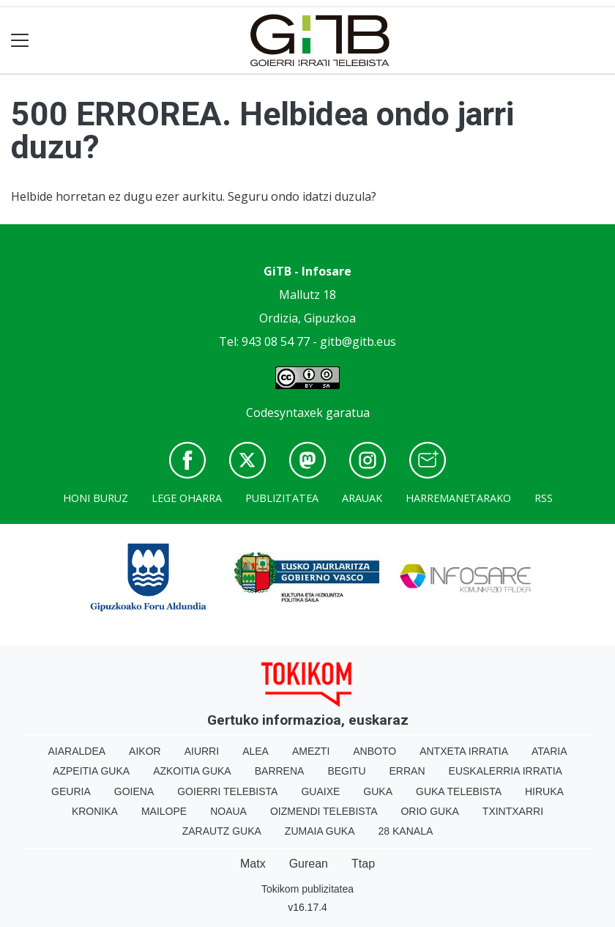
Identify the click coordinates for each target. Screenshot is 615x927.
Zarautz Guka (221, 831)
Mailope (164, 811)
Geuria (71, 791)
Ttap (363, 863)
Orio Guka (429, 811)
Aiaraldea (77, 751)
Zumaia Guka (320, 831)
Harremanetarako (458, 498)
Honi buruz (95, 498)
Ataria (549, 751)
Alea (255, 751)
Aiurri (201, 751)
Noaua (228, 811)
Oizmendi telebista (324, 811)
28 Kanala (406, 831)
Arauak (362, 498)
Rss (543, 498)
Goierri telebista (227, 791)
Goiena (134, 791)
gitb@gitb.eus (358, 341)
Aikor (145, 751)
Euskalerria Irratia (505, 771)
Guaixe (320, 791)
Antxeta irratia (464, 751)
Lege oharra (187, 498)
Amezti (310, 751)
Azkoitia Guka (192, 771)
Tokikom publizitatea (307, 889)
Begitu (346, 771)
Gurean (308, 863)
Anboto (374, 751)
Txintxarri (512, 811)
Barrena (280, 771)
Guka (377, 791)
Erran (407, 771)
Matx (253, 863)
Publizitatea (281, 498)
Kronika (95, 811)
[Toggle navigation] (20, 40)
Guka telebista (459, 791)
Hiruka (544, 791)
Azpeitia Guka (91, 771)
